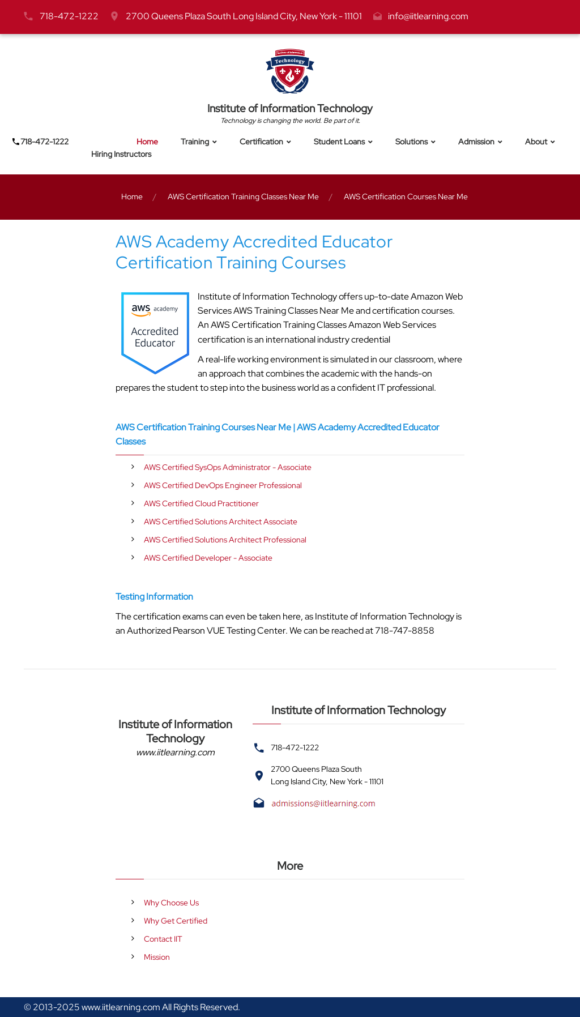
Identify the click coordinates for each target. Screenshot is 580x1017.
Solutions (411, 142)
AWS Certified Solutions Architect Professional (225, 540)
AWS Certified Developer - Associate (208, 558)
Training (195, 142)
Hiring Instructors (121, 154)
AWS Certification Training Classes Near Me (243, 196)
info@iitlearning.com (428, 16)
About (536, 142)
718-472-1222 (69, 16)
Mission (157, 957)
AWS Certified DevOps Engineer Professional (223, 485)
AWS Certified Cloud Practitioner (201, 503)
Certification (261, 142)
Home (147, 142)
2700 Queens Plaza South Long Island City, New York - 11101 (244, 16)
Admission (476, 142)
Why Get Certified (175, 921)
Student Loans (339, 142)
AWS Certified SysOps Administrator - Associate (228, 467)
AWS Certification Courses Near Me (406, 196)
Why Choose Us (171, 903)
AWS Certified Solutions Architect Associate (220, 521)
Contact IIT (163, 939)
